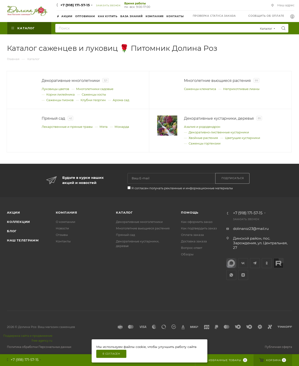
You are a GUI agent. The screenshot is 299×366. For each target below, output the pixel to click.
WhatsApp (231, 275)
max (231, 263)
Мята (104, 126)
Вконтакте (243, 263)
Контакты (63, 241)
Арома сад (121, 100)
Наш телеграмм (23, 240)
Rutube (278, 263)
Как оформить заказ (196, 222)
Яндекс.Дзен (243, 275)
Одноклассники (267, 263)
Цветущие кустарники (242, 138)
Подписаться (232, 178)
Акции (13, 212)
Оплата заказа (192, 235)
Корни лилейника (60, 94)
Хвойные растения (203, 138)
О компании (65, 222)
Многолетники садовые (94, 89)
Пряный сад (125, 235)
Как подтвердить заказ (199, 228)
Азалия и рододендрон (202, 126)
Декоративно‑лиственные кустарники (219, 132)
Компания (66, 212)
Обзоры (187, 254)
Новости (62, 228)
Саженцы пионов (60, 100)
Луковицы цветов (55, 89)
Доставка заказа (194, 241)
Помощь (189, 212)
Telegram (255, 263)
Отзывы (62, 235)
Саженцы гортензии (205, 143)
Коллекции (18, 222)
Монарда (122, 126)
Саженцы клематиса (200, 89)
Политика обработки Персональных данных (39, 347)
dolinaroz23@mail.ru (251, 228)
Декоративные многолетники (139, 222)
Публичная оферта (278, 347)
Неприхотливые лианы (241, 89)
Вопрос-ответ (191, 248)
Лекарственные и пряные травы (67, 126)
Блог (12, 231)
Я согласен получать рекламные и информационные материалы (182, 188)
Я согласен (111, 353)
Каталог (124, 212)
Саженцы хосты (94, 94)
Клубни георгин (93, 100)
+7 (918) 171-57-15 (75, 5)
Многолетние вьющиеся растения (143, 228)
